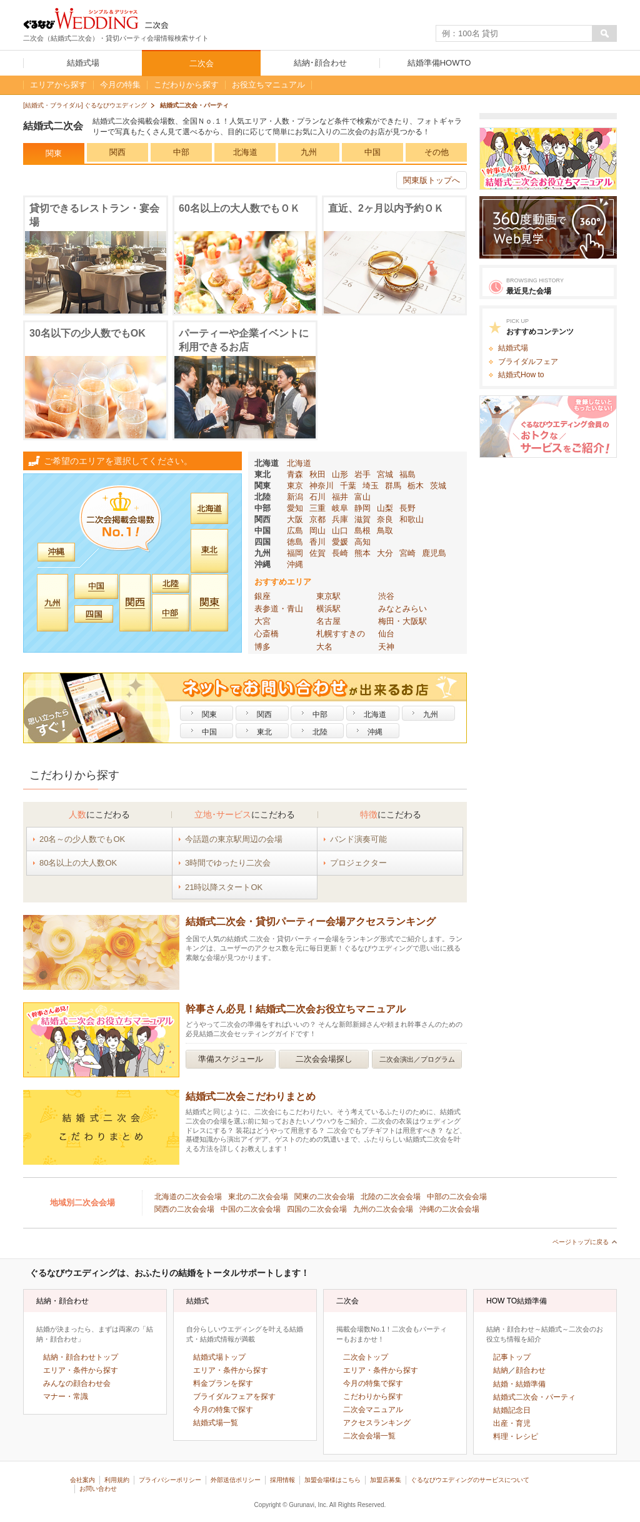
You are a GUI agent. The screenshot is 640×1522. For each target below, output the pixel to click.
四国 (262, 541)
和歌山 (411, 519)
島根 (362, 530)
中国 (372, 152)
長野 (407, 508)
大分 (385, 553)
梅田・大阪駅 (402, 621)
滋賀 (362, 519)
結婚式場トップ (219, 1357)
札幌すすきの (340, 633)
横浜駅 (328, 608)
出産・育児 (512, 1423)
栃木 (416, 485)
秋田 (317, 474)
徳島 (295, 541)
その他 (436, 152)
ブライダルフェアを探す (234, 1396)
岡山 (317, 530)
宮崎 (407, 553)
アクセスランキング (377, 1422)
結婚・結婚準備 (519, 1384)
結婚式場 (513, 347)
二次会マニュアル (373, 1409)
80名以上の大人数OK (78, 862)
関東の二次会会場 (324, 1196)
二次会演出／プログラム (417, 1059)
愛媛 (340, 541)
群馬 (393, 485)
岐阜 (340, 508)
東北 (262, 474)
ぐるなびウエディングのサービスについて (470, 1479)
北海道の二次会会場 (188, 1196)
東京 (295, 485)
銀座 (262, 596)
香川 (317, 541)
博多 (262, 646)
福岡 (295, 553)
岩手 (362, 474)
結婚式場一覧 (215, 1422)
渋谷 (386, 596)
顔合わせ (531, 1370)
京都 (317, 519)
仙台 (386, 633)
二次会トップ (365, 1357)
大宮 (262, 621)
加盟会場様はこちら (332, 1479)
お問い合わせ (98, 1488)
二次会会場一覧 (369, 1435)
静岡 (362, 508)
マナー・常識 (65, 1396)
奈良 (385, 519)
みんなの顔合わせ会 (77, 1383)
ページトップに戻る (580, 1241)
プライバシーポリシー (170, 1479)
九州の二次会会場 (383, 1209)
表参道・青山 (278, 608)
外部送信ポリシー (236, 1479)
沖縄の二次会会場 (449, 1209)
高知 (362, 541)
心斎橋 (266, 633)
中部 (181, 152)
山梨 (385, 508)
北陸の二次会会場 (391, 1196)
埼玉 (370, 485)
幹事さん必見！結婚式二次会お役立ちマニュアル (296, 1009)
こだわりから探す (373, 1396)
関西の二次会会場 (184, 1209)
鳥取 (385, 530)
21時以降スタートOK (223, 887)
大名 (324, 646)
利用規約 (116, 1479)
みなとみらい (402, 608)
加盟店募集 (385, 1479)
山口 (340, 530)
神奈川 (321, 485)
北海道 (245, 152)
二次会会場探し (324, 1059)
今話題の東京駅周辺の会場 (233, 839)
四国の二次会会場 (317, 1209)
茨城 (438, 485)
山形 (340, 474)
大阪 (295, 519)
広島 (295, 530)
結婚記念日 (512, 1410)
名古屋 (328, 621)
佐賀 (317, 553)
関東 (54, 153)
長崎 (340, 553)
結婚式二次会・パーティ (534, 1397)
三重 (317, 508)
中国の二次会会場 (251, 1209)
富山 (362, 497)
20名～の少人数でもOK (82, 839)
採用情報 (282, 1479)
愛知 (295, 508)
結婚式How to (521, 374)
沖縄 (262, 564)
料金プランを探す (223, 1383)
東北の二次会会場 (258, 1196)
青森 (295, 474)
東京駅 (328, 596)
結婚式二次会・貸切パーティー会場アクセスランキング (311, 921)
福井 (340, 497)
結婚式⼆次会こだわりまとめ (251, 1096)
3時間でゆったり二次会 (228, 862)
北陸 (262, 497)
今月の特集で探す (223, 1409)
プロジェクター (358, 862)
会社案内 (82, 1479)
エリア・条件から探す (80, 1370)
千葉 (348, 485)
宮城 (385, 474)
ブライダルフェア (528, 361)
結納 (500, 1370)
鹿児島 (434, 553)
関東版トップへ (431, 180)
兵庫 (340, 519)
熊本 (362, 553)
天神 (386, 646)
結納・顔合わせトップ (80, 1357)
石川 (317, 497)
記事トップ (512, 1357)
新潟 (295, 497)
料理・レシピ (515, 1436)
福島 (407, 474)
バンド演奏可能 (358, 839)
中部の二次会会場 (457, 1196)
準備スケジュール (230, 1059)
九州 (309, 152)
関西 (117, 152)
